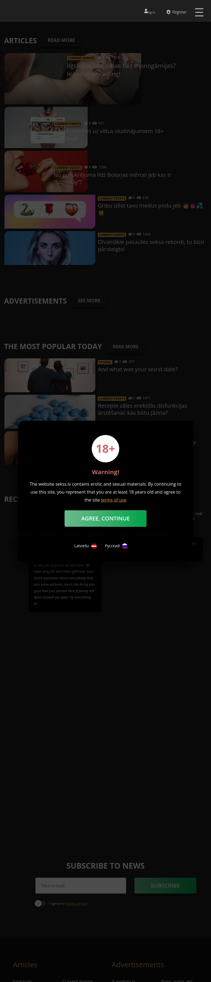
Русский (116, 546)
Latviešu (85, 546)
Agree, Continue (105, 518)
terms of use (113, 500)
